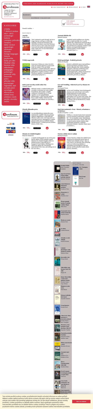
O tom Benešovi (65, 305)
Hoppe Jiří (63, 272)
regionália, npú (10, 85)
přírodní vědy (9, 81)
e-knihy (7, 29)
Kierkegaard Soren (63, 88)
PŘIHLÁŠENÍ (73, 7)
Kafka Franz (25, 37)
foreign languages (11, 54)
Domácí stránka (27, 28)
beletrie (7, 38)
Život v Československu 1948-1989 (65, 363)
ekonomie (8, 49)
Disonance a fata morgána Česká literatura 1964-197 (66, 326)
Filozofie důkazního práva (30, 109)
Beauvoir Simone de (28, 135)
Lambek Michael (65, 230)
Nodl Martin (64, 289)
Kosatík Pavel (64, 307)
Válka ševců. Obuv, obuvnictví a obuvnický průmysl (66, 317)
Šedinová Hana (64, 253)
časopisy (7, 42)
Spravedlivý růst (65, 257)
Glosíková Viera (65, 189)
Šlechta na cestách (65, 220)
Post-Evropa (82, 176)
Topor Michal (64, 283)
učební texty (9, 95)
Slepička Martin (65, 214)
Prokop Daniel (64, 259)
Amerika (25, 35)
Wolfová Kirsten (65, 241)
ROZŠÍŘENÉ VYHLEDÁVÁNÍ (40, 18)
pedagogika (8, 70)
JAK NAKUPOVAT (59, 7)
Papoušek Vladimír (65, 330)
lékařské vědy (9, 63)
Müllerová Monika (63, 62)
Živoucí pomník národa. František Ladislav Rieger (65, 203)
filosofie (7, 52)
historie (7, 56)
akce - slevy (9, 33)
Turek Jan (63, 376)
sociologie (8, 90)
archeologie (8, 36)
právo (6, 79)
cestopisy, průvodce (12, 40)
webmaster (10, 134)
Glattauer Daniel (27, 86)
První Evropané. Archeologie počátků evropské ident (66, 373)
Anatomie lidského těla (64, 35)
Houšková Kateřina (63, 112)
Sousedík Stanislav (65, 298)
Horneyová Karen (63, 135)
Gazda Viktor (26, 111)
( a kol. (71, 112)
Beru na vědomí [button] (81, 401)
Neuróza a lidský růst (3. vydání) (67, 134)
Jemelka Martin (65, 320)
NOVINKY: (27, 33)
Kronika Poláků (65, 165)
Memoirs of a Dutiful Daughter (31, 134)
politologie (8, 72)
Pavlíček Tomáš (65, 282)
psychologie (9, 83)
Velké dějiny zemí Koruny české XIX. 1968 (66, 269)
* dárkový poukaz (11, 31)
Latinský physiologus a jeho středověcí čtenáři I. (66, 249)
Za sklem (63, 228)
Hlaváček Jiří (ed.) (65, 346)
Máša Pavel (63, 206)
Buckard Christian (65, 179)
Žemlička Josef (64, 195)
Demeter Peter (64, 221)
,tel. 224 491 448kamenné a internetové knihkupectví (10, 12)
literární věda (9, 65)
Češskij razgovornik (28, 60)
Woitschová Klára (65, 336)
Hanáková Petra (65, 357)
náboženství (9, 67)
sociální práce (9, 88)
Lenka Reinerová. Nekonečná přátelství (65, 185)
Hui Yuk (81, 178)
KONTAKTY (9, 17)
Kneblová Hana (65, 366)
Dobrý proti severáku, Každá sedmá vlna (34, 85)
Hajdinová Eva (64, 355)
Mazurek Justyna (62, 37)
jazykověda (8, 58)
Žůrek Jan (63, 387)
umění (6, 101)
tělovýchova (9, 92)
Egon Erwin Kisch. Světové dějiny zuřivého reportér (66, 175)
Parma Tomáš (64, 393)
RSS (9, 124)
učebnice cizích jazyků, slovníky (10, 98)
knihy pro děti (9, 61)
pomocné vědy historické (10, 75)
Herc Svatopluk (65, 322)
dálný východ (9, 45)
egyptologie (8, 47)
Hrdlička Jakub (64, 338)
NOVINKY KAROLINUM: (78, 164)
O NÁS (83, 7)
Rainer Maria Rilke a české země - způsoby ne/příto (66, 278)
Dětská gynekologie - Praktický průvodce (70, 60)
